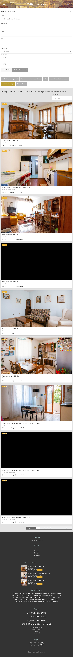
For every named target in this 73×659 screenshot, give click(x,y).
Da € (2, 31)
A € (2, 39)
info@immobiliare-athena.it (38, 624)
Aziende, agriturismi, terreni (59, 79)
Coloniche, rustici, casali (10, 79)
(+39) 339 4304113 (37, 620)
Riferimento (4, 23)
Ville (45, 79)
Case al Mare (21, 84)
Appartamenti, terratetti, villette (31, 79)
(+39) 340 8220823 (37, 616)
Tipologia (4, 54)
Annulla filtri (6, 70)
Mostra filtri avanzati (20, 70)
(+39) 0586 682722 (37, 613)
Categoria (4, 48)
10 (66, 528)
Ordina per (55, 94)
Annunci (36, 551)
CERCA (5, 64)
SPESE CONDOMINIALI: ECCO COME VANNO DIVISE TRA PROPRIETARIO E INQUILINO (36, 596)
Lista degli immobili (36, 541)
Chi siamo (36, 553)
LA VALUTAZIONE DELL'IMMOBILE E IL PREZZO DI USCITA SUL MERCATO (36, 602)
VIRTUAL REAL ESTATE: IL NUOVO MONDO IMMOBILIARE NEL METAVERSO (36, 600)
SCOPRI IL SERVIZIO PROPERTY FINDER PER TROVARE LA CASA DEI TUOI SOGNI (36, 593)
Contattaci (36, 555)
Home (36, 549)
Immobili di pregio (8, 84)
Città (2, 16)
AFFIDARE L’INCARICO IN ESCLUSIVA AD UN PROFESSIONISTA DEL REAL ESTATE (37, 598)
